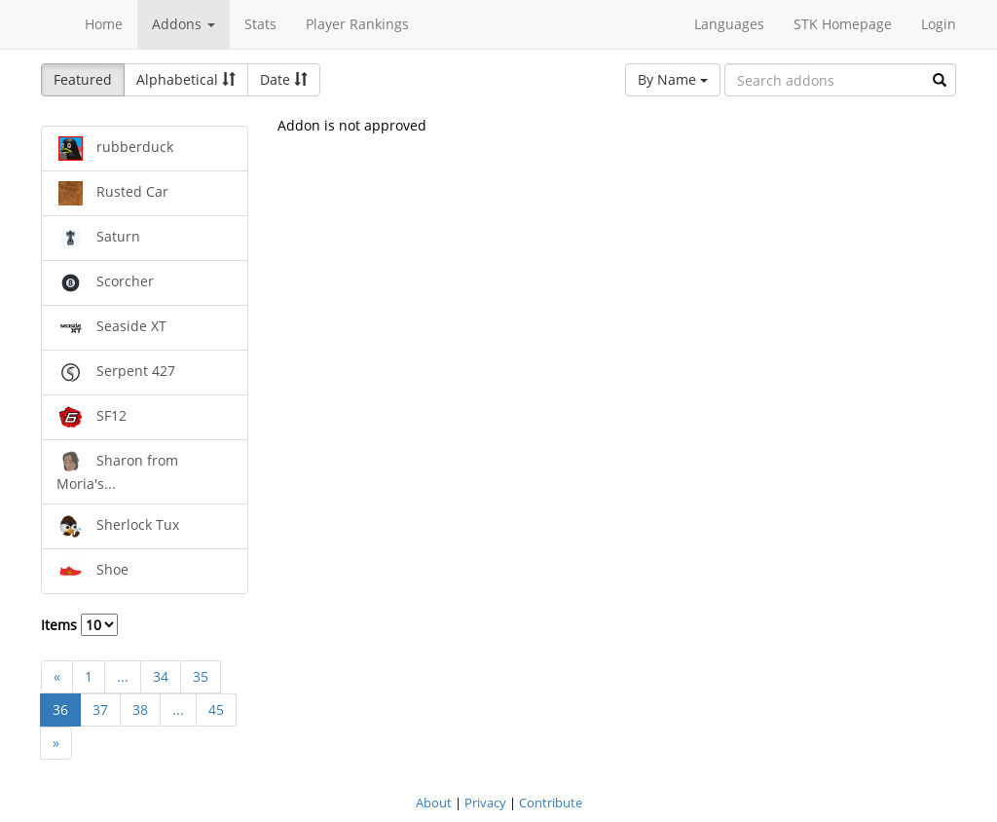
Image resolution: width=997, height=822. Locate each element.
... (123, 676)
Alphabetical (186, 79)
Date (284, 79)
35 (200, 676)
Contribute (550, 802)
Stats (260, 24)
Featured (83, 79)
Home (104, 24)
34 (160, 676)
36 (60, 709)
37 (100, 709)
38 (140, 709)
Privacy (485, 802)
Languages (729, 24)
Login (938, 24)
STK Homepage (843, 24)
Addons (183, 24)
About (434, 802)
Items (79, 625)
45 (216, 709)
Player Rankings (357, 24)
